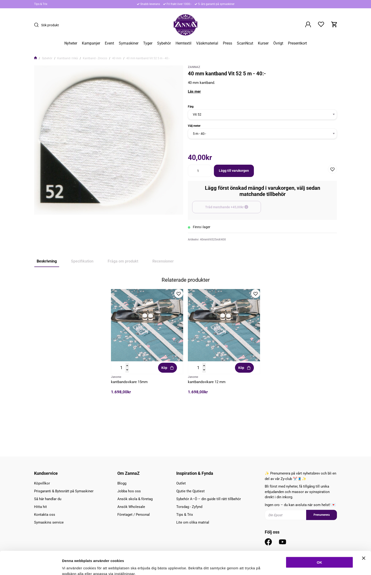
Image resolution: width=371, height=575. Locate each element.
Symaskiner (128, 43)
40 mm (116, 58)
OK (319, 539)
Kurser (263, 43)
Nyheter (70, 43)
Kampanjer (91, 43)
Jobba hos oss (129, 491)
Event (109, 43)
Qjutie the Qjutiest (190, 491)
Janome (116, 416)
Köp (167, 407)
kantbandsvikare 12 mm (206, 422)
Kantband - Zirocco (95, 58)
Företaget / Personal (133, 514)
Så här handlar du (47, 499)
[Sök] (37, 24)
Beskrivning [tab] (47, 261)
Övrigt (278, 43)
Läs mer (194, 91)
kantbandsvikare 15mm (129, 422)
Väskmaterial (207, 43)
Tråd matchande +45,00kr (233, 209)
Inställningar (257, 566)
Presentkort (297, 43)
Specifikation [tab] (82, 261)
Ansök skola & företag (135, 499)
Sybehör (164, 43)
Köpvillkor (42, 483)
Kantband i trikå (67, 58)
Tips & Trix (40, 4)
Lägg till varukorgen (234, 170)
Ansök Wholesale (131, 507)
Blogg (121, 483)
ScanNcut (245, 43)
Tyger (147, 43)
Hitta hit (40, 507)
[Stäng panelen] (363, 534)
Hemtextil (183, 43)
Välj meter (194, 125)
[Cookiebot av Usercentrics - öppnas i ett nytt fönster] (30, 565)
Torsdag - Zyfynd (189, 507)
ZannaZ (194, 67)
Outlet (181, 483)
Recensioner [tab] (163, 261)
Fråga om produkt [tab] (123, 261)
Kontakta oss (44, 514)
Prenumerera (322, 515)
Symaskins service (49, 522)
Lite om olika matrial (192, 522)
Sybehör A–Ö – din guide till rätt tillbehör (208, 499)
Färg (191, 106)
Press (227, 43)
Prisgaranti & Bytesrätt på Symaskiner (63, 491)
